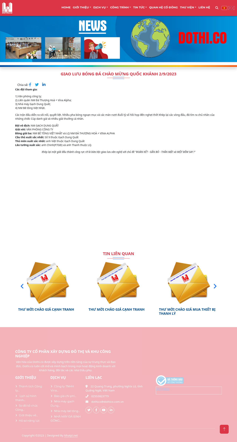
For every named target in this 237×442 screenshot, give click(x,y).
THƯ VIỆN (187, 7)
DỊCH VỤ (99, 7)
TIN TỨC (139, 7)
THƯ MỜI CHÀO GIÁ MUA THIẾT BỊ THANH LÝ (187, 311)
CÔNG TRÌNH (119, 7)
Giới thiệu (81, 7)
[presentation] (22, 286)
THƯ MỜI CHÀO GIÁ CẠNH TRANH (46, 309)
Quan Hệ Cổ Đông (163, 7)
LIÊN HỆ (204, 7)
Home (66, 7)
